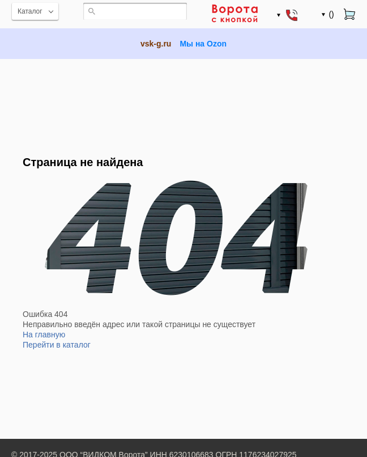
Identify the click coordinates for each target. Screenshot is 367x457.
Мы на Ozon (203, 43)
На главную (44, 334)
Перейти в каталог (57, 344)
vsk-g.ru (155, 43)
